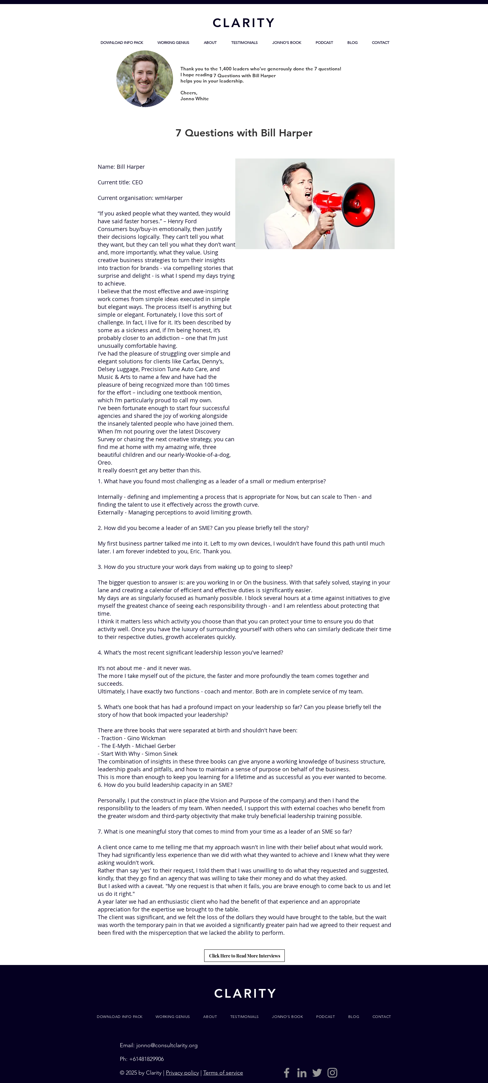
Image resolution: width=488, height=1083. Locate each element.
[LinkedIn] (301, 1072)
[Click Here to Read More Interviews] (244, 955)
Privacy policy (182, 1072)
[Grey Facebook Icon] (286, 1072)
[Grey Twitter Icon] (317, 1072)
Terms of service (223, 1072)
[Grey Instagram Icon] (332, 1072)
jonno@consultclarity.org (167, 1045)
